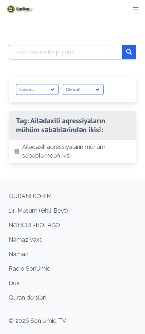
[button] (135, 9)
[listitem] (72, 151)
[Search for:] (65, 52)
